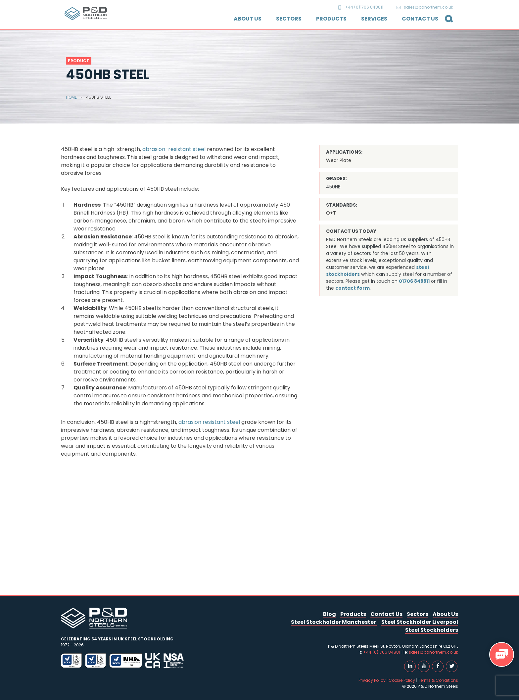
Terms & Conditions (438, 680)
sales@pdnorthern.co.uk (425, 7)
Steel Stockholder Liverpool (419, 622)
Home (71, 97)
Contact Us (420, 19)
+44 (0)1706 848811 (360, 7)
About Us (247, 19)
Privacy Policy (372, 680)
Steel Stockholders (431, 630)
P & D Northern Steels (86, 13)
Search (446, 22)
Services (374, 19)
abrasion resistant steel (209, 422)
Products (331, 19)
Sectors (289, 19)
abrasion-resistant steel (174, 149)
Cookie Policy (402, 680)
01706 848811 (414, 281)
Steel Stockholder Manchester (334, 622)
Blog (329, 614)
